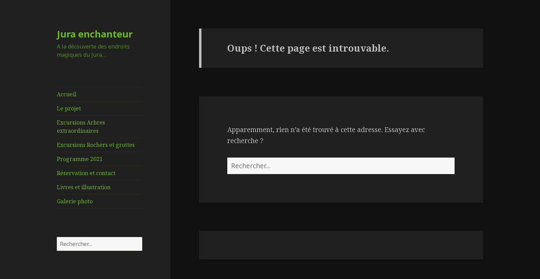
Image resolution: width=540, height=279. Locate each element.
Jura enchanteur (95, 34)
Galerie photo (75, 201)
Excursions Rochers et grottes (96, 145)
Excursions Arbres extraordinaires (81, 127)
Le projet (69, 108)
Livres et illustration (84, 187)
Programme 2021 (80, 159)
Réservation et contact (86, 173)
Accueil (66, 94)
